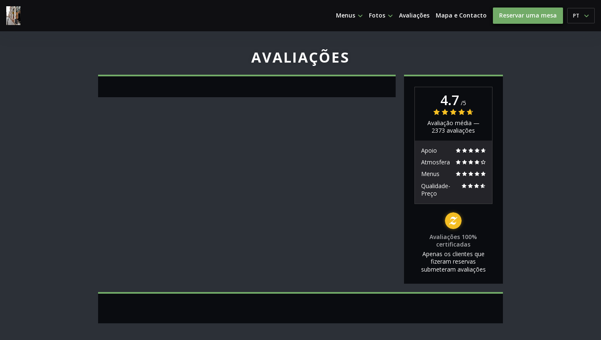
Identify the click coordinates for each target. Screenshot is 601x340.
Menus (349, 15)
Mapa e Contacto (461, 15)
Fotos (381, 15)
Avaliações (414, 15)
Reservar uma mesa (528, 15)
